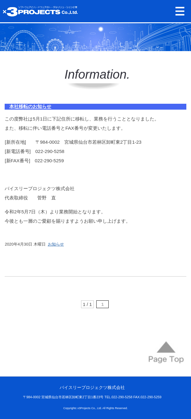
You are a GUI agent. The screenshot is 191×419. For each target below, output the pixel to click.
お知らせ (56, 244)
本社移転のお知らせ (30, 106)
